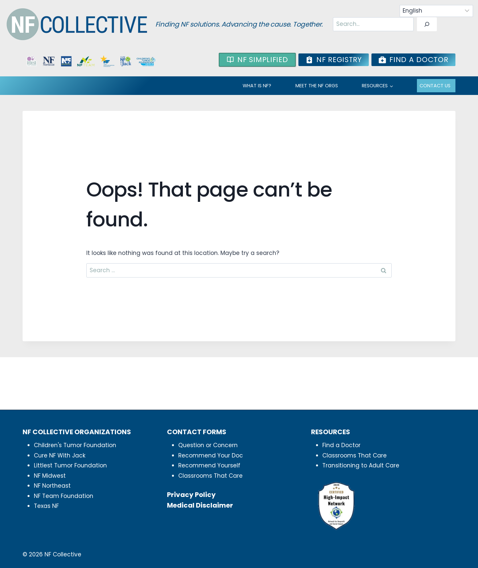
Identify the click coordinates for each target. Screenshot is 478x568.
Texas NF (46, 506)
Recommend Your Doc (210, 455)
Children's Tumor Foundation (75, 445)
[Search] (427, 24)
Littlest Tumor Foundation (70, 465)
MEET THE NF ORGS (316, 85)
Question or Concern (208, 445)
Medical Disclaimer (200, 505)
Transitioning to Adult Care (360, 465)
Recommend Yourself (209, 465)
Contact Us (435, 85)
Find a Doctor (341, 445)
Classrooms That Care (210, 476)
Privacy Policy (191, 494)
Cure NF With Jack (59, 455)
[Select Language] (436, 11)
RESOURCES (375, 85)
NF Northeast (52, 486)
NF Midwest (50, 476)
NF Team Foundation (63, 496)
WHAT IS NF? (257, 85)
